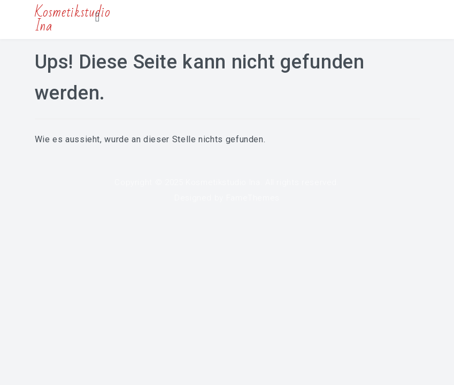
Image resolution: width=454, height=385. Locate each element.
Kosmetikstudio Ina (223, 182)
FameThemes (253, 198)
